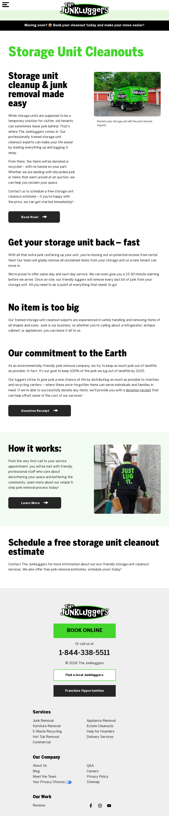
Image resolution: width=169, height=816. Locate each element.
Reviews (39, 805)
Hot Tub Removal (46, 737)
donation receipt (138, 390)
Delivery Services (100, 737)
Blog (36, 771)
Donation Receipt (39, 410)
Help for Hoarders (100, 731)
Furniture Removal (47, 726)
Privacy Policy (97, 776)
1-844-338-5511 (84, 653)
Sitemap (93, 782)
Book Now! (34, 217)
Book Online (84, 630)
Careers (93, 771)
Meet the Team (44, 776)
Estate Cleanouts (100, 726)
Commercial (42, 742)
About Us (40, 765)
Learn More (34, 503)
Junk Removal (43, 720)
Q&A (90, 765)
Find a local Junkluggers (84, 675)
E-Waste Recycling (47, 731)
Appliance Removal (101, 720)
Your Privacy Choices (52, 782)
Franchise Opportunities (84, 690)
